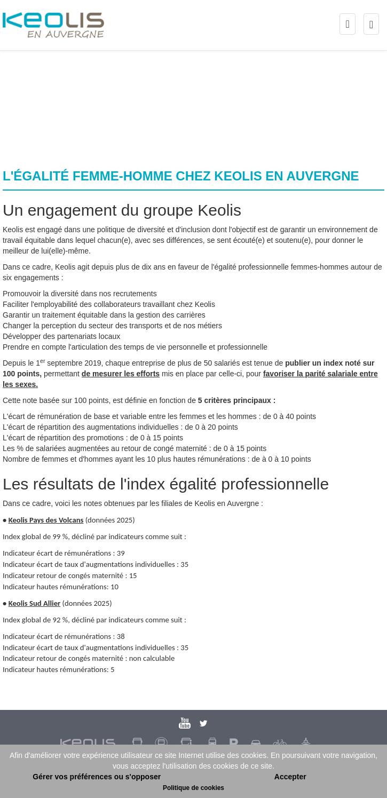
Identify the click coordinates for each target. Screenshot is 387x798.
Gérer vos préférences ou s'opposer (97, 776)
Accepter (290, 776)
